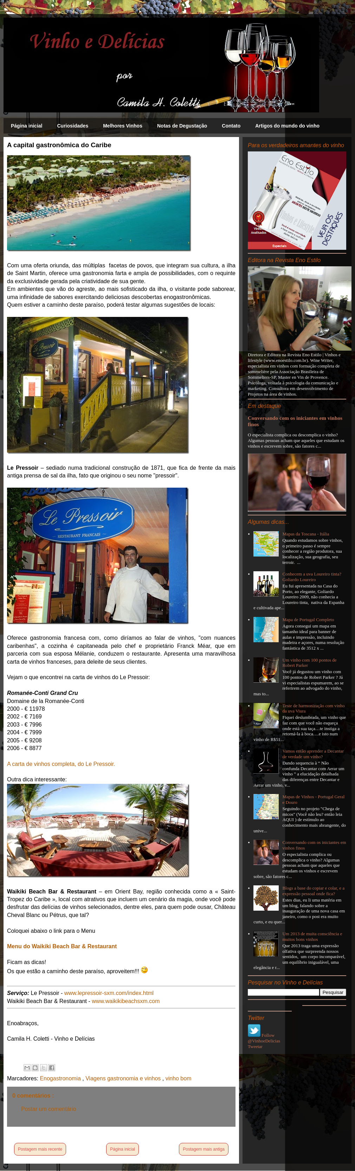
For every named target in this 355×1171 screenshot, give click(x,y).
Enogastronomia (61, 1078)
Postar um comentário (48, 1109)
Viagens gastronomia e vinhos (123, 1078)
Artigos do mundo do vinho (287, 126)
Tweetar (255, 1046)
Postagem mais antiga (204, 1149)
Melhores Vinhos (122, 126)
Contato (231, 126)
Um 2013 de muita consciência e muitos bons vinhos (312, 936)
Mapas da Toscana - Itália (305, 533)
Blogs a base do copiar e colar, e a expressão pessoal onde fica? (313, 890)
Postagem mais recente (40, 1149)
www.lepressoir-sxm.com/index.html (109, 993)
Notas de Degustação (182, 126)
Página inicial (26, 126)
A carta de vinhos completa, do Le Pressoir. (61, 764)
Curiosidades (72, 126)
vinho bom (179, 1078)
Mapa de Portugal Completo (308, 619)
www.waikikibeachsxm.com (126, 1001)
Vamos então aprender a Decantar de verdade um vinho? (313, 753)
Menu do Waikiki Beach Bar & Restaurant (62, 946)
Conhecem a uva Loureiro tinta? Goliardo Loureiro (311, 576)
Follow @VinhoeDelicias (264, 1038)
